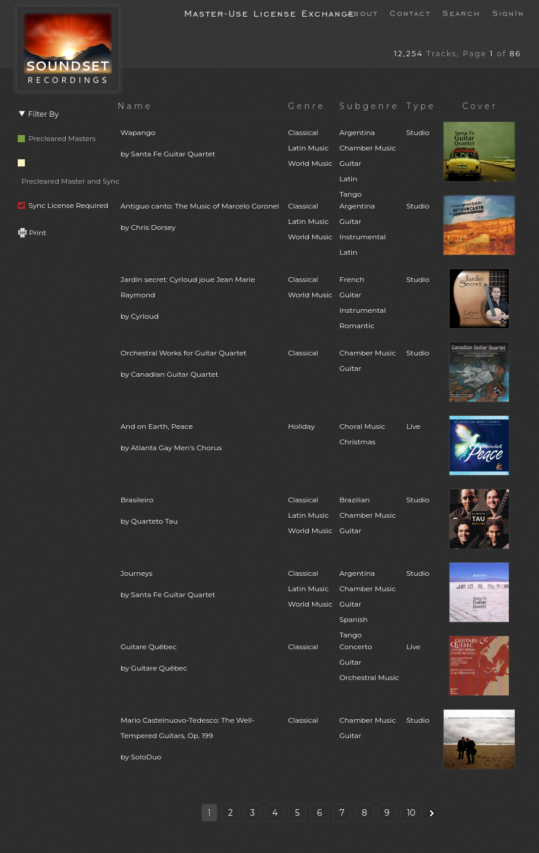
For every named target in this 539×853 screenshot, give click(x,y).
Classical (303, 352)
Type (421, 106)
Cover (480, 106)
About (362, 12)
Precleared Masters (57, 138)
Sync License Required (63, 205)
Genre (306, 106)
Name (135, 106)
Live (413, 426)
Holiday (301, 426)
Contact (410, 12)
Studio (417, 132)
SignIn (508, 12)
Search (461, 12)
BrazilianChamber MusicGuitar (367, 515)
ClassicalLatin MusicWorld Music (310, 148)
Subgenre (369, 106)
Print (32, 232)
